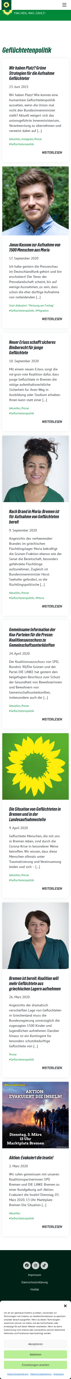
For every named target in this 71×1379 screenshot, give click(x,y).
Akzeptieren (35, 1344)
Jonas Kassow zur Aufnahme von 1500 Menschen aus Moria (34, 241)
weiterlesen (52, 146)
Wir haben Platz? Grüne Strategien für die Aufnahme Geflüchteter (31, 67)
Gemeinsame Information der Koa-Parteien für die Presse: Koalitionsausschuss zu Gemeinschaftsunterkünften (32, 631)
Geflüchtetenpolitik (22, 138)
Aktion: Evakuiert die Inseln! (31, 1151)
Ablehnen (35, 1354)
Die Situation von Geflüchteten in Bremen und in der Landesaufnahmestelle (35, 808)
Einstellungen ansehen (35, 1365)
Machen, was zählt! (29, 13)
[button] (65, 1305)
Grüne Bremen (26, 7)
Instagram (27, 133)
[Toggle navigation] (64, 27)
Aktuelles (14, 133)
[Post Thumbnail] (35, 194)
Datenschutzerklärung (17, 1374)
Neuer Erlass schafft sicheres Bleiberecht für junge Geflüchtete (32, 341)
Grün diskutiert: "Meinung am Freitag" (31, 299)
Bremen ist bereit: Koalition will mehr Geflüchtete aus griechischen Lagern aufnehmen (35, 977)
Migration (43, 305)
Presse (38, 133)
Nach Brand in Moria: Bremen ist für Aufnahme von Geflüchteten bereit (34, 511)
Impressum (58, 1374)
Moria (40, 592)
